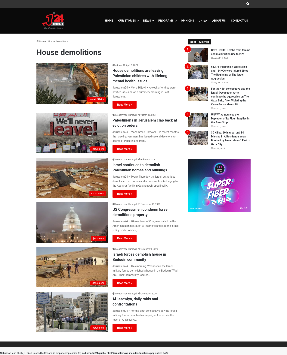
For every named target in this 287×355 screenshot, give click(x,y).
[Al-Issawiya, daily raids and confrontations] (72, 312)
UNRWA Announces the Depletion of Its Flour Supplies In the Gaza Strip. (230, 118)
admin (118, 65)
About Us (219, 20)
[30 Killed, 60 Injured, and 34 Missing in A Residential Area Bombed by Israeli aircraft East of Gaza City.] (198, 138)
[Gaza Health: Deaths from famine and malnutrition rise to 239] (198, 55)
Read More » (124, 104)
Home (109, 20)
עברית (203, 20)
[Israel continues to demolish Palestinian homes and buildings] (72, 178)
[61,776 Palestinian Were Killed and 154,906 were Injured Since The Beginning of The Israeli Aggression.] (198, 72)
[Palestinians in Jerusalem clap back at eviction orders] (72, 133)
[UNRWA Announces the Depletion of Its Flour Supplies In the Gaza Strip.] (198, 120)
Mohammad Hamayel (126, 115)
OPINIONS (187, 20)
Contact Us (239, 20)
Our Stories (127, 20)
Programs (166, 20)
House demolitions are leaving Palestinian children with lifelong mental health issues (140, 75)
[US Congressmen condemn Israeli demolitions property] (72, 222)
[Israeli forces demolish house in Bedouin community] (72, 267)
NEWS (147, 20)
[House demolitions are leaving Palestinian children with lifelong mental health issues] (72, 83)
